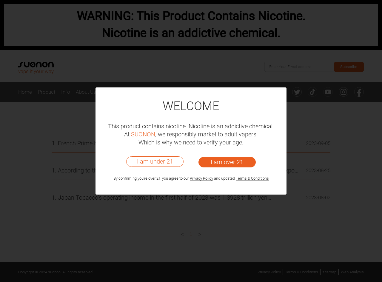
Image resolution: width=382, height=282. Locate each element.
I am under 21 (155, 161)
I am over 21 (227, 162)
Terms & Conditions (252, 178)
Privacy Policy (201, 178)
